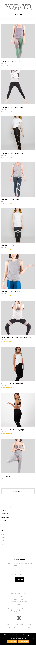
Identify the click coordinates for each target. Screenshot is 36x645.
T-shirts (4, 520)
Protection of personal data (18, 602)
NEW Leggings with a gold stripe (12, 384)
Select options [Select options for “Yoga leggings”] (6, 480)
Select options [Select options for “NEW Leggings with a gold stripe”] (6, 387)
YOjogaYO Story (15, 594)
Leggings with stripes (8, 245)
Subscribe (20, 579)
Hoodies (4, 510)
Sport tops (5, 517)
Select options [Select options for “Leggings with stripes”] (6, 249)
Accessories (5, 507)
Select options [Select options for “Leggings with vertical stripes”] (6, 295)
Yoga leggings (5, 476)
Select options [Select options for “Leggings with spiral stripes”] (6, 203)
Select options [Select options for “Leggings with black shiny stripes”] (6, 111)
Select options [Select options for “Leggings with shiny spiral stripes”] (6, 157)
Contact (18, 604)
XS (2, 531)
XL (2, 544)
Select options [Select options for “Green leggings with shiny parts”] (6, 65)
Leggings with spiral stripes (10, 199)
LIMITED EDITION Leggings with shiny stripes (16, 338)
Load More (18, 491)
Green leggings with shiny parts (11, 61)
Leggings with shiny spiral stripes (12, 153)
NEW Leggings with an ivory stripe (12, 430)
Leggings (4, 514)
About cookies (18, 599)
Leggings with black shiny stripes (12, 107)
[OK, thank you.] (34, 639)
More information (24, 641)
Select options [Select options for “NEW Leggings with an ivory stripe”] (6, 434)
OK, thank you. (11, 641)
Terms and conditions (18, 596)
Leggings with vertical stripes (10, 291)
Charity (24, 594)
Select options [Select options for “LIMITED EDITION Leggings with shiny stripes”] (6, 341)
